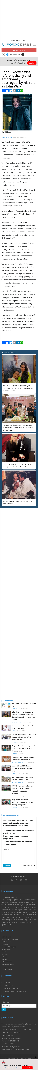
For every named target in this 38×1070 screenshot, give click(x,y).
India (13, 731)
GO (4, 1009)
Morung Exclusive (18, 762)
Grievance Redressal (10, 988)
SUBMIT (7, 865)
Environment (6, 967)
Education (5, 959)
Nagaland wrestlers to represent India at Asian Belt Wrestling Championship (23, 748)
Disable (4, 952)
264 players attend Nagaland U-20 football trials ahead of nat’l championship (24, 737)
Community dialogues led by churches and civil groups (18, 831)
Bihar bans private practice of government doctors (22, 727)
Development (6, 949)
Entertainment (7, 137)
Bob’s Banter (6, 942)
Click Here (31, 63)
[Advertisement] (19, 19)
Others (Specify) (10, 845)
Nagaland (15, 708)
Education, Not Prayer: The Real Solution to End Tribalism (23, 758)
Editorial (4, 957)
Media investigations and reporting (17, 842)
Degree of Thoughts (9, 947)
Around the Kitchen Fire (10, 939)
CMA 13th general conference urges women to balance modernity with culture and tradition (22, 789)
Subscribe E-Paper (19, 50)
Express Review (7, 969)
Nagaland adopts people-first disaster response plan (22, 778)
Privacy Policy (8, 985)
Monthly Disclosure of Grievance (14, 992)
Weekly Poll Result (29, 865)
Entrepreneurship (8, 964)
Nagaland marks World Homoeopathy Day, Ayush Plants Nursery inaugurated (23, 802)
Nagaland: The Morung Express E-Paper (24, 704)
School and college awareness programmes (15, 837)
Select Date (6, 1002)
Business (5, 944)
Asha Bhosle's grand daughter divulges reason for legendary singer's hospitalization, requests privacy (18, 388)
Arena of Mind (6, 937)
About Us (6, 982)
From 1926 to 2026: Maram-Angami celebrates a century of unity (23, 768)
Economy (5, 954)
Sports (14, 742)
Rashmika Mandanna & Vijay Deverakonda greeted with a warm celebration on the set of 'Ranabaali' (18, 427)
